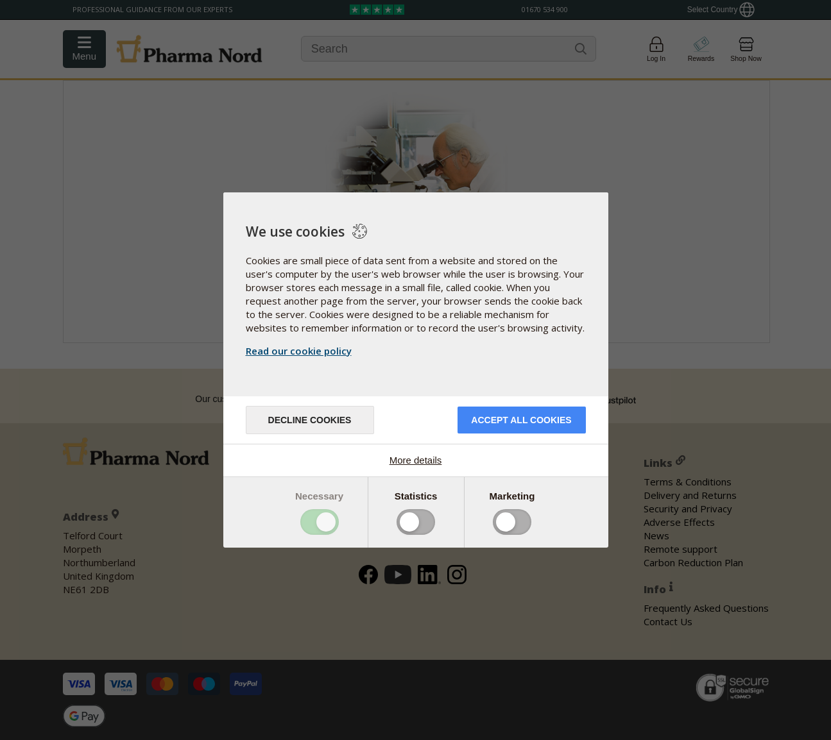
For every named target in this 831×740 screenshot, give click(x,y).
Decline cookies (310, 420)
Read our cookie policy (299, 350)
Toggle (319, 522)
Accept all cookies (521, 420)
